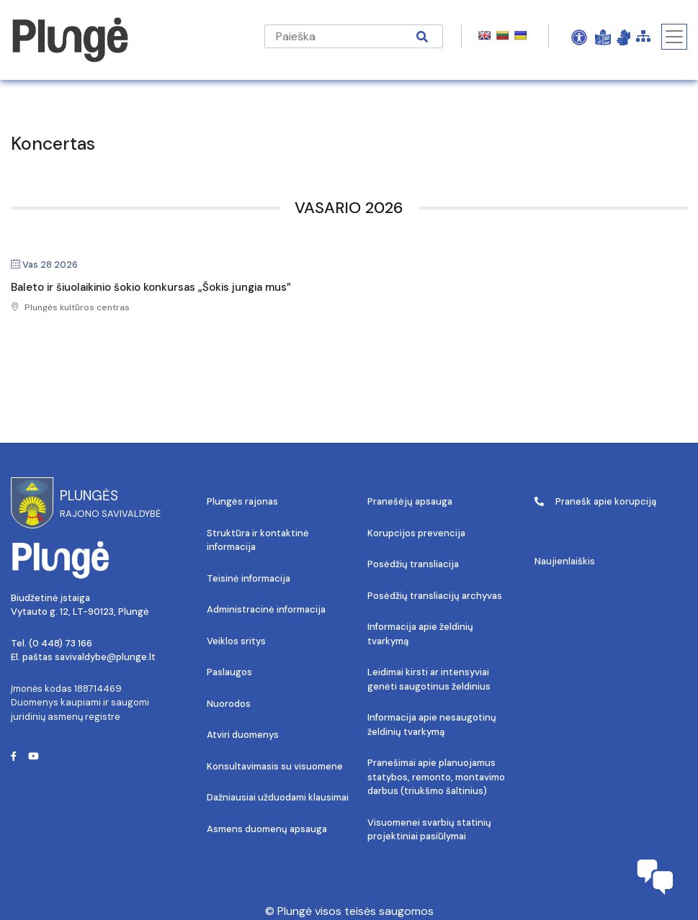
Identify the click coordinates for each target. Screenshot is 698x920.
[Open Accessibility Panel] (579, 36)
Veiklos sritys (236, 641)
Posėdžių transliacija (413, 564)
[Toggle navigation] (674, 37)
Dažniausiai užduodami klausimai (278, 797)
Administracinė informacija (266, 609)
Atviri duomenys (243, 735)
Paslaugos (229, 672)
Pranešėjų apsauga (409, 501)
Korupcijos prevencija (416, 533)
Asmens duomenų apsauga (267, 829)
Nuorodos (229, 704)
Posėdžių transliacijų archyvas (434, 596)
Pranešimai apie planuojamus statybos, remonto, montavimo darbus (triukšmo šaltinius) (436, 777)
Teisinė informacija (248, 578)
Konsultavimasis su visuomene (275, 766)
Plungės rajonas (242, 501)
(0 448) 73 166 (60, 643)
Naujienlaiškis (564, 561)
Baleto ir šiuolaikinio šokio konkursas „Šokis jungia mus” (151, 287)
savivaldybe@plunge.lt (105, 657)
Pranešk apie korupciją (595, 501)
